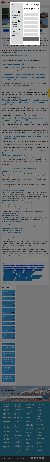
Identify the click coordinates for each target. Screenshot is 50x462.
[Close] (37, 5)
